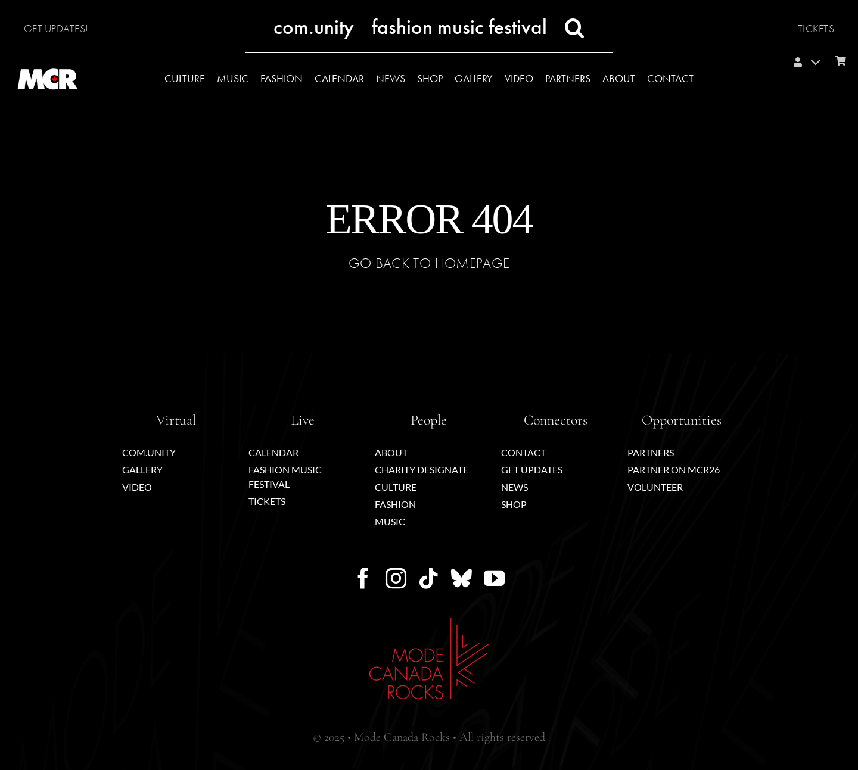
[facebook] (363, 578)
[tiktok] (428, 578)
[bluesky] (461, 578)
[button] (575, 27)
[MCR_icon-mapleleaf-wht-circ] (47, 51)
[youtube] (494, 578)
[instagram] (396, 578)
